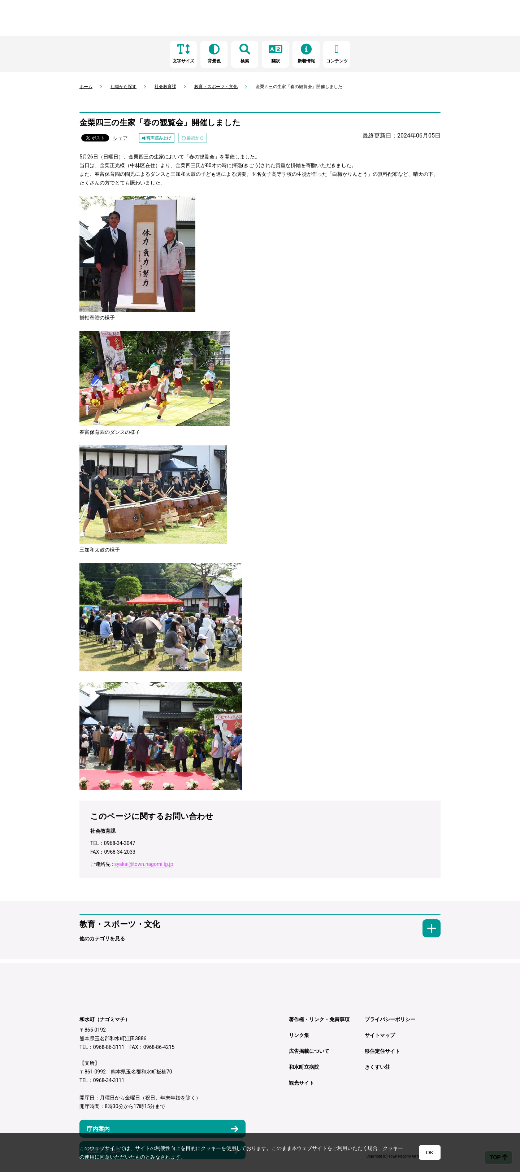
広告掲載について (309, 1051)
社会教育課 (165, 86)
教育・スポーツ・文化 (216, 86)
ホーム (85, 86)
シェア (120, 138)
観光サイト (301, 1083)
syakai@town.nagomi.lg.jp (143, 864)
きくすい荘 (377, 1067)
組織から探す (123, 86)
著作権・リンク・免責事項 (319, 1019)
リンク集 (299, 1035)
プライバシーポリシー (390, 1019)
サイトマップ (380, 1035)
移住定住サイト (382, 1051)
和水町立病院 (304, 1067)
